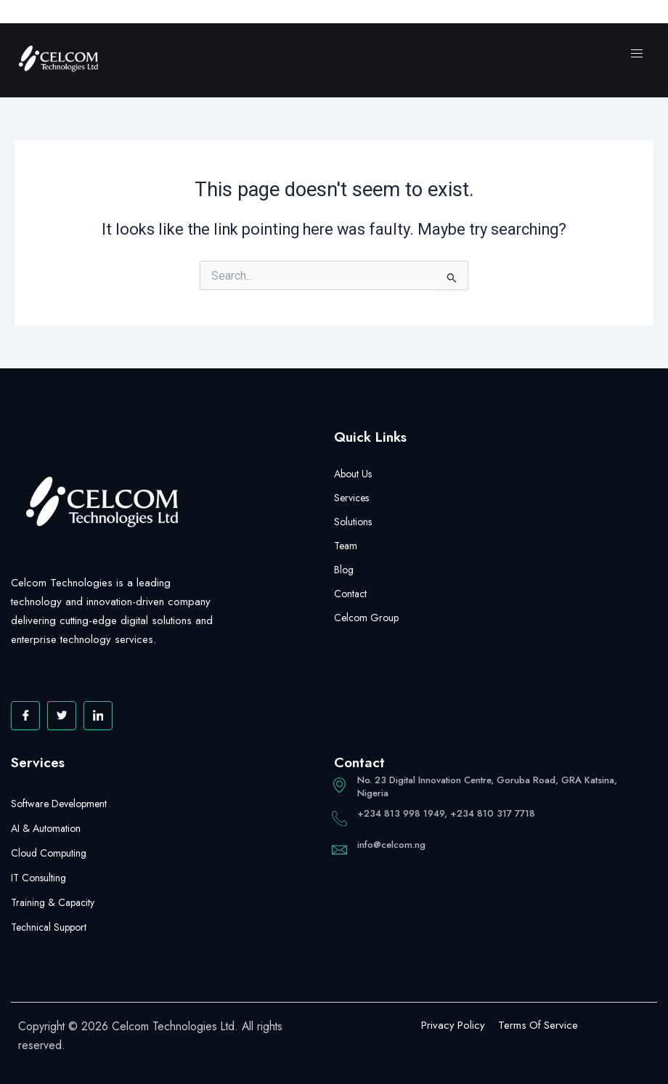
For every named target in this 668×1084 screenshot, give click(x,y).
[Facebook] (25, 715)
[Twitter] (61, 715)
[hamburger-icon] (637, 53)
